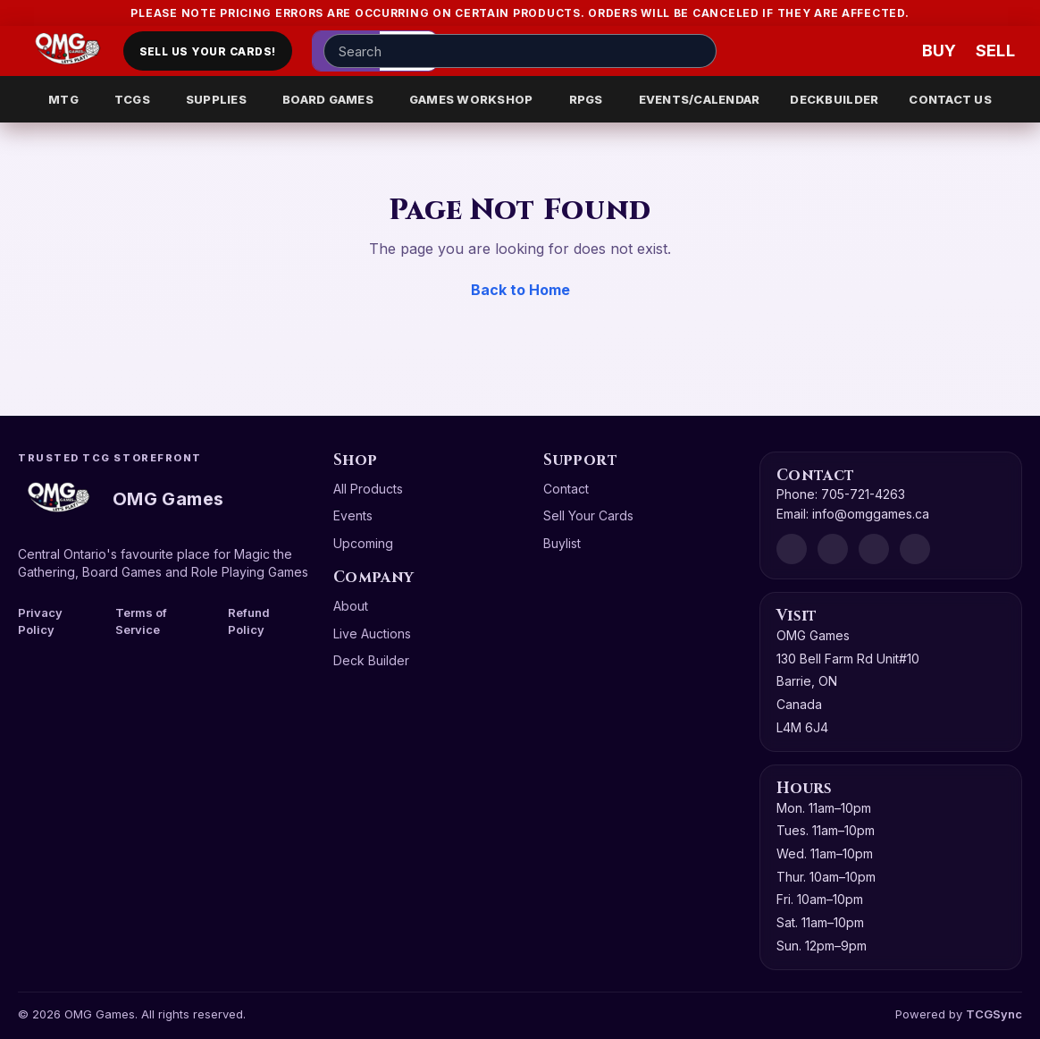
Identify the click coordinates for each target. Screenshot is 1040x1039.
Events (353, 515)
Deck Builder (371, 660)
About (350, 605)
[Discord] (791, 549)
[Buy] (941, 51)
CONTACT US (950, 99)
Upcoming (363, 543)
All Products (368, 488)
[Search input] (520, 51)
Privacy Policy (40, 621)
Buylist (562, 543)
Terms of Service (141, 621)
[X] (915, 549)
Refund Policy (249, 621)
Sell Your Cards (588, 515)
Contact (566, 488)
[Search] (698, 51)
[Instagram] (874, 549)
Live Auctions (372, 633)
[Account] (834, 51)
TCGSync (994, 1014)
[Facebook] (833, 549)
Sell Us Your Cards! (207, 51)
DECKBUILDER (834, 99)
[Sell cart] (995, 51)
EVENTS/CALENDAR (699, 99)
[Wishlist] (888, 51)
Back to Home (520, 290)
